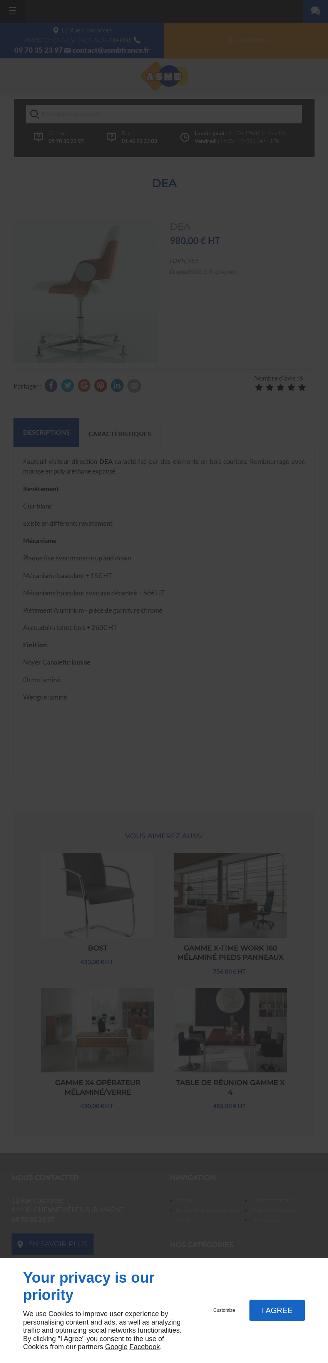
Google (116, 1347)
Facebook (144, 1347)
